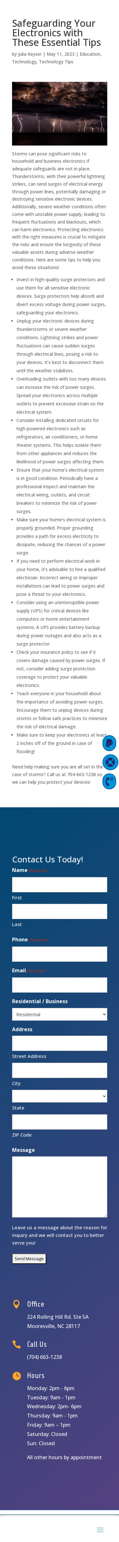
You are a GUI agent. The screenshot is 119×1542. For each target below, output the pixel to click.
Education (90, 54)
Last (17, 924)
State (18, 1107)
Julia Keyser (30, 54)
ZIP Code (22, 1135)
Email (28, 971)
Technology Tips (56, 62)
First (17, 897)
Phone (29, 940)
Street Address (29, 1056)
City (16, 1083)
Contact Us (83, 781)
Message (23, 1149)
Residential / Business (40, 1001)
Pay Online (83, 743)
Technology (24, 62)
